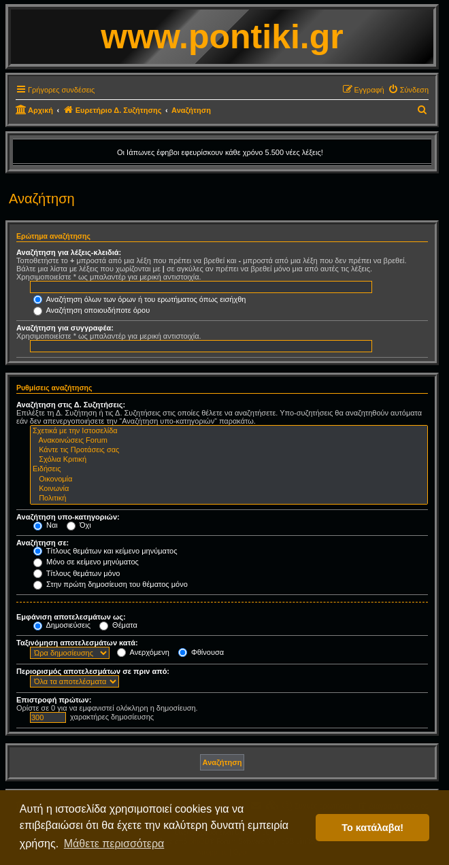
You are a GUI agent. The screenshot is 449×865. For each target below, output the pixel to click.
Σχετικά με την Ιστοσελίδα (229, 431)
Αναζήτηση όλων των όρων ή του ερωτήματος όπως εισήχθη (139, 299)
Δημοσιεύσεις (61, 625)
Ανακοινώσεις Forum (229, 440)
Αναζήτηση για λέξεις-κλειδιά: (68, 252)
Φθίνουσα (201, 652)
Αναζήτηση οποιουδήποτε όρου (91, 310)
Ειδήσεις (229, 469)
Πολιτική (229, 498)
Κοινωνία (229, 489)
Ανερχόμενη (143, 652)
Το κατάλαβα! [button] (372, 827)
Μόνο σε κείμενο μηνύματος (86, 562)
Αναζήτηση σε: (42, 543)
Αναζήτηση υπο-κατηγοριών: (68, 517)
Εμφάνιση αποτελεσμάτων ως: (71, 617)
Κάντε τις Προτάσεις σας (229, 450)
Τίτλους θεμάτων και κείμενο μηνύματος (105, 551)
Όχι (79, 525)
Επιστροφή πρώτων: (53, 700)
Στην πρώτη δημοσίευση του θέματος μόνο (110, 584)
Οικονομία (229, 479)
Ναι (45, 525)
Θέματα (118, 625)
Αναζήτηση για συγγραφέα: (65, 328)
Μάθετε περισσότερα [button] (114, 843)
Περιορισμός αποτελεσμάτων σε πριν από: (92, 671)
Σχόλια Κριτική (229, 459)
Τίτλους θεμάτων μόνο (76, 573)
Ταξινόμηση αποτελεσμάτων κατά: (77, 643)
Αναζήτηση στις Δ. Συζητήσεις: (70, 405)
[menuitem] (408, 90)
